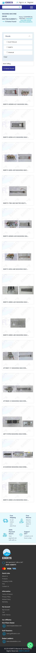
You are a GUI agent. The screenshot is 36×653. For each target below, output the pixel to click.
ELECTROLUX (12, 42)
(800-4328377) (11, 565)
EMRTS (10, 47)
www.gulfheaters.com (11, 633)
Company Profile (7, 581)
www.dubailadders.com (11, 641)
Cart (3, 612)
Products (5, 579)
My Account (5, 610)
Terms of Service (7, 594)
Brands (8, 36)
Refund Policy (6, 599)
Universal (11, 52)
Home (21, 17)
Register (30, 2)
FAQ (3, 584)
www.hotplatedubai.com (11, 626)
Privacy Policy (6, 597)
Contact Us (5, 586)
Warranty (5, 602)
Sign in (21, 2)
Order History (6, 615)
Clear (5, 57)
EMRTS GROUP (24, 651)
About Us (5, 576)
